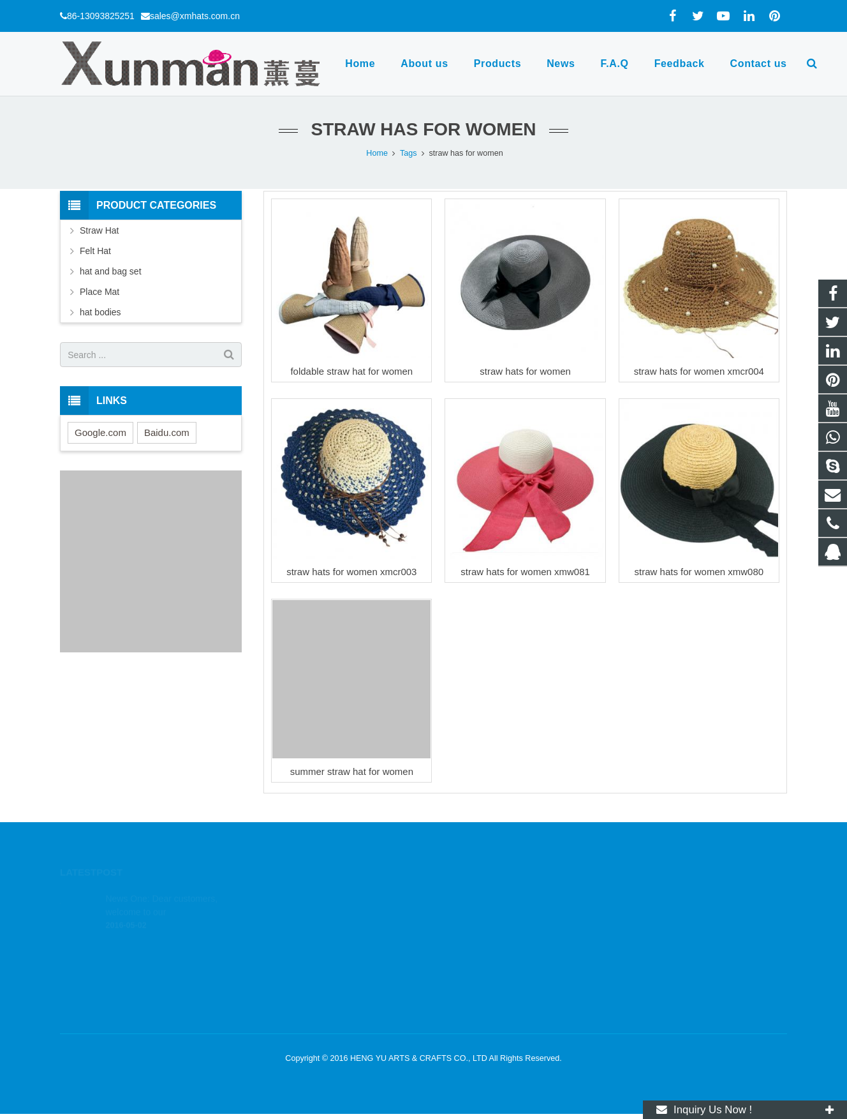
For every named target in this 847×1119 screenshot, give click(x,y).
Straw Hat (99, 230)
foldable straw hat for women (351, 371)
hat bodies (100, 312)
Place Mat (99, 292)
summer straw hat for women (351, 771)
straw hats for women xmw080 (699, 571)
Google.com (100, 432)
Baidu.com (166, 432)
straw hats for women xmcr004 (699, 371)
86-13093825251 (101, 16)
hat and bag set (111, 271)
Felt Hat (95, 251)
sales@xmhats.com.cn (195, 16)
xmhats (457, 971)
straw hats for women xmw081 (525, 571)
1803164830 (467, 897)
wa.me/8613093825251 (486, 916)
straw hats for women (525, 371)
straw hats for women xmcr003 (351, 571)
